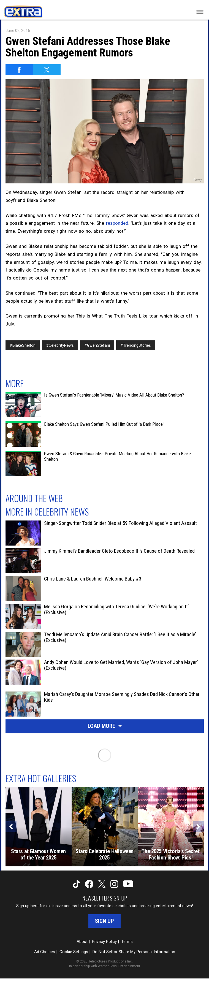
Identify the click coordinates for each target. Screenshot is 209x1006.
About (82, 941)
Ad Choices (44, 951)
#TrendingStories (135, 345)
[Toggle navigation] (200, 12)
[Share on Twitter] (47, 69)
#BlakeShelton (23, 345)
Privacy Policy (104, 941)
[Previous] (11, 826)
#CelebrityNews (60, 345)
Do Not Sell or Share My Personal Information (134, 951)
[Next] (198, 826)
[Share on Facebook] (19, 69)
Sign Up (104, 921)
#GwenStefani (97, 345)
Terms (127, 941)
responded (117, 223)
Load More (105, 726)
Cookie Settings (73, 951)
